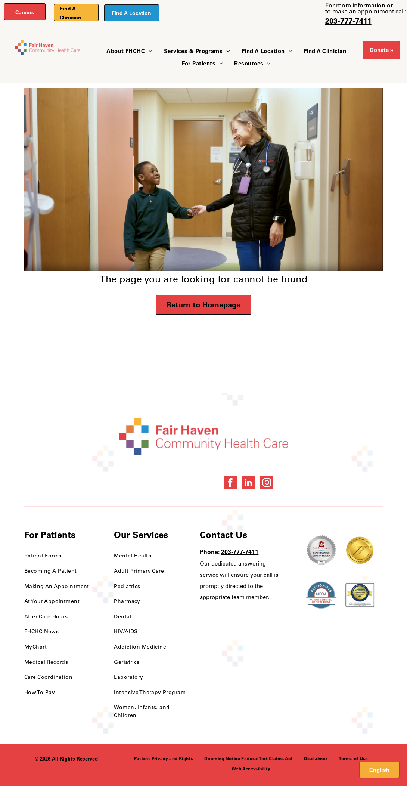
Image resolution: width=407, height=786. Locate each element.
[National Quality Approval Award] (359, 550)
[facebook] (230, 483)
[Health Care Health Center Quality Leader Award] (321, 550)
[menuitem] (129, 51)
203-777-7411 (348, 20)
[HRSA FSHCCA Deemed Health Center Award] (359, 595)
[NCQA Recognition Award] (321, 595)
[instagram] (266, 483)
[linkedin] (248, 483)
